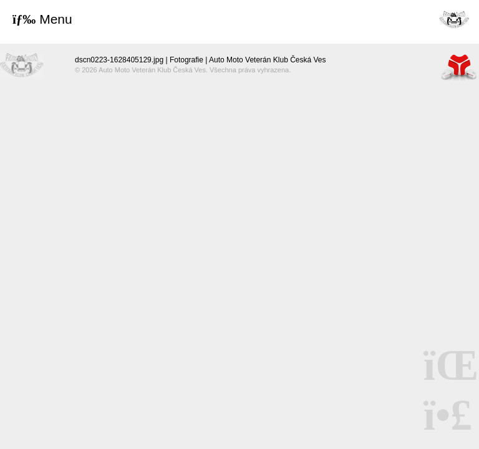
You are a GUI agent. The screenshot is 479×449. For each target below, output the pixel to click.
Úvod (454, 19)
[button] (42, 19)
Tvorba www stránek (459, 67)
